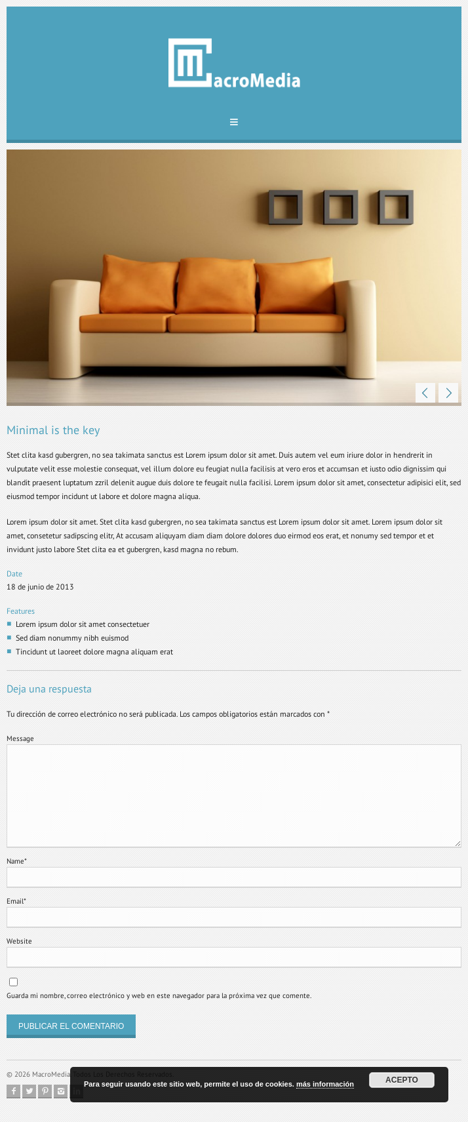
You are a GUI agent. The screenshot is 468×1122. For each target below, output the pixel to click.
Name (17, 861)
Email (16, 901)
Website (19, 941)
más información (325, 1084)
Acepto (401, 1080)
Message (20, 738)
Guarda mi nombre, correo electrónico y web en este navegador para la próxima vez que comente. (159, 995)
